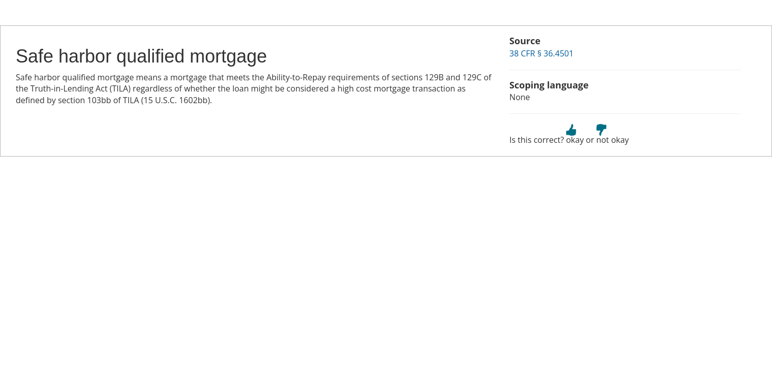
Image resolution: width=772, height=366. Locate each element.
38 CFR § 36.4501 (541, 53)
